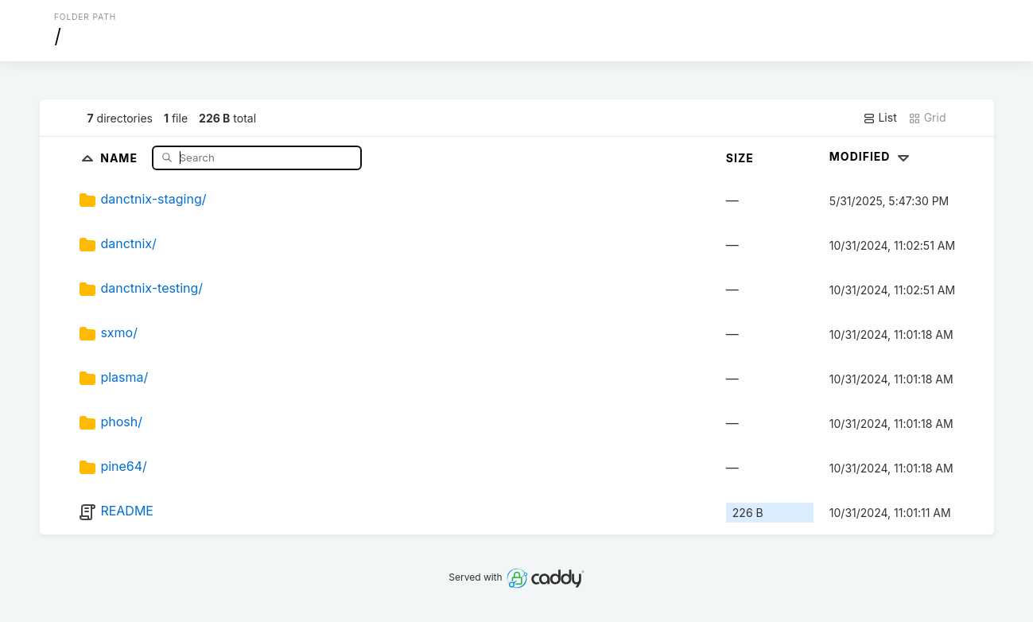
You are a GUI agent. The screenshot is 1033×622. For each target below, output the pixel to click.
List (880, 118)
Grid (927, 118)
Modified (871, 156)
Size (740, 158)
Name (120, 157)
